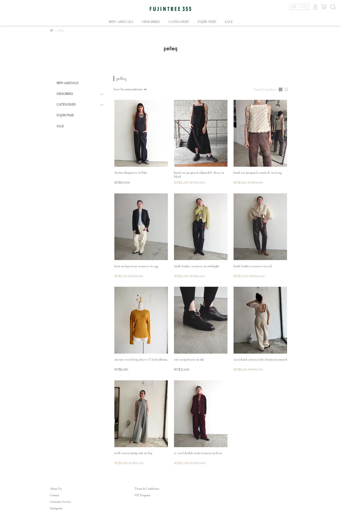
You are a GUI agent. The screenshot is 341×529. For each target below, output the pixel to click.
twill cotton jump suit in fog (133, 453)
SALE (228, 22)
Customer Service (60, 502)
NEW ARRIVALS (121, 22)
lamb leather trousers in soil (253, 266)
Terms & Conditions (146, 489)
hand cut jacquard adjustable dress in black (199, 174)
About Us (56, 489)
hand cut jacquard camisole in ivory (258, 173)
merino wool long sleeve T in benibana (140, 359)
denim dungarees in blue (130, 173)
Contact (54, 495)
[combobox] (130, 89)
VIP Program (142, 495)
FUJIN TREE (207, 22)
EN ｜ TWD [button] (299, 7)
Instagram (56, 508)
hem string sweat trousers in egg (136, 266)
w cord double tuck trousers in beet (198, 453)
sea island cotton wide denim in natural (260, 359)
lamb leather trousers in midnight (196, 266)
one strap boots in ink (189, 359)
